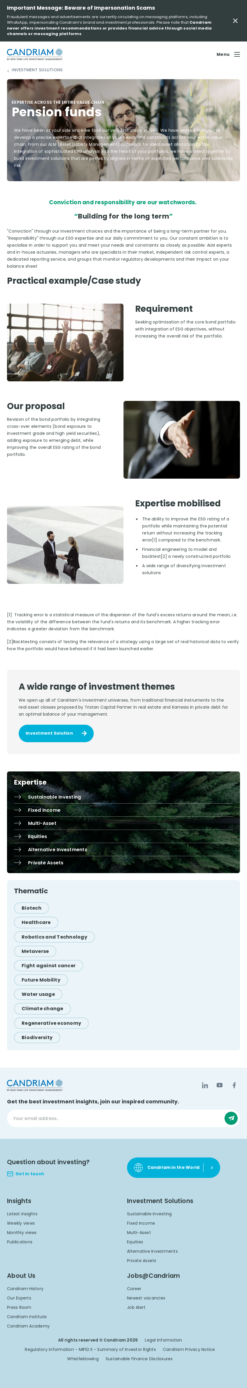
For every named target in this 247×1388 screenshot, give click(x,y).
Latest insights (22, 1214)
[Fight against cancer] (48, 965)
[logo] (34, 54)
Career (134, 1289)
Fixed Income (141, 1223)
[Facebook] (234, 1085)
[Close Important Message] (235, 20)
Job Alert (136, 1307)
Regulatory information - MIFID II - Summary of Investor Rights (90, 1349)
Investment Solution (49, 733)
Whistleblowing (83, 1359)
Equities (135, 1242)
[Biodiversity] (37, 1037)
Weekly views (21, 1223)
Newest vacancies (146, 1298)
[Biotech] (31, 908)
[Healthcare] (36, 922)
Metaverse (35, 951)
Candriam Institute (27, 1317)
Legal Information (163, 1340)
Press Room (19, 1307)
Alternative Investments (152, 1251)
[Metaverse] (35, 951)
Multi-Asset (139, 1232)
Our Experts (19, 1298)
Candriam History (25, 1289)
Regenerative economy (51, 1023)
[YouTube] (219, 1085)
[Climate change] (42, 1008)
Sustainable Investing (149, 1214)
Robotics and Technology (54, 937)
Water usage (38, 994)
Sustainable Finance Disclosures (139, 1359)
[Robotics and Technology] (54, 937)
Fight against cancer (49, 965)
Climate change (42, 1008)
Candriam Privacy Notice (189, 1349)
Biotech (31, 908)
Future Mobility (41, 980)
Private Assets (141, 1261)
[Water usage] (38, 994)
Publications (19, 1242)
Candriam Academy (28, 1326)
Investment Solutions (37, 70)
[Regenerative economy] (51, 1023)
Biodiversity (37, 1037)
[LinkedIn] (205, 1085)
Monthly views (21, 1232)
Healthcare (36, 922)
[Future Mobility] (41, 980)
